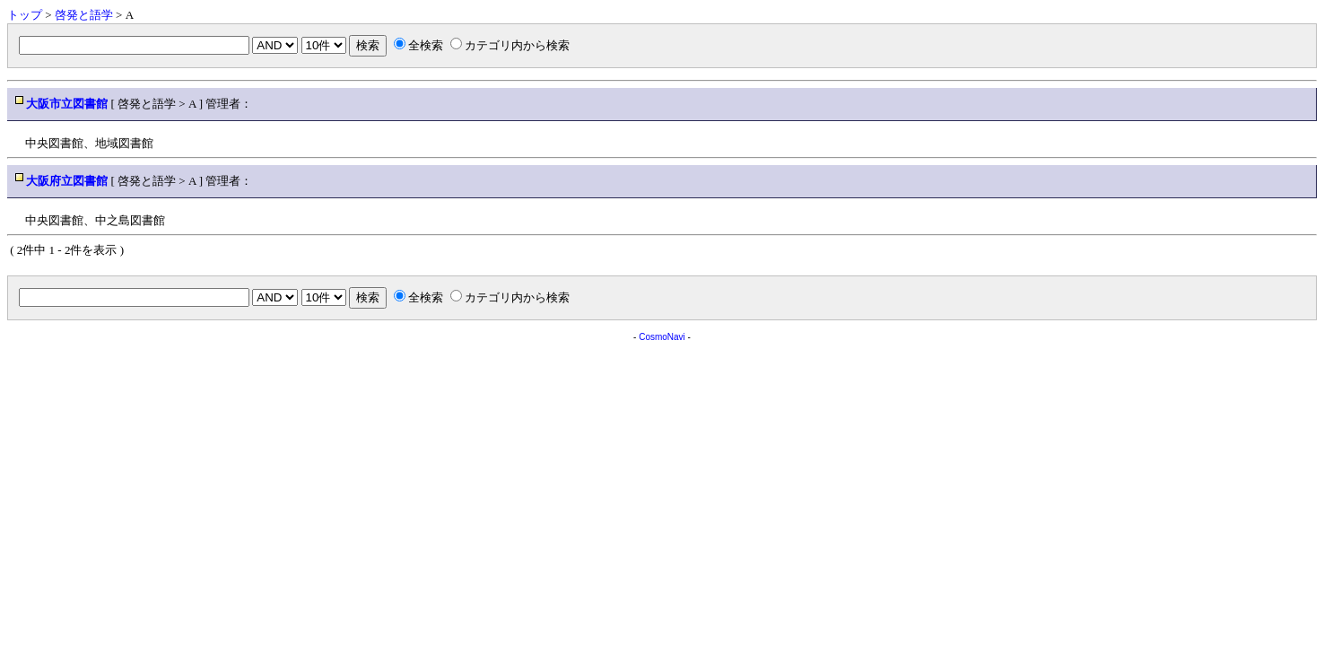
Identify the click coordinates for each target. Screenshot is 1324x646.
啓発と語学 (84, 15)
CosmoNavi (662, 337)
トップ (24, 15)
